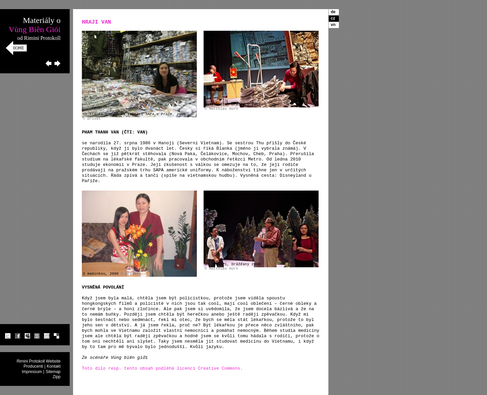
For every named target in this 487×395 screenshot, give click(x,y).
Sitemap (53, 371)
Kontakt (54, 366)
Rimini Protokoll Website (39, 361)
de (333, 11)
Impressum (32, 371)
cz (333, 18)
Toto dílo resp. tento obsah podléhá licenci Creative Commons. (162, 368)
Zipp (57, 376)
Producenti (33, 366)
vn (333, 24)
